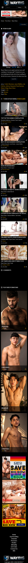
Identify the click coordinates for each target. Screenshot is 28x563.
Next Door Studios (7, 121)
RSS (14, 551)
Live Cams (14, 547)
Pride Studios (6, 145)
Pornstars (14, 541)
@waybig (14, 545)
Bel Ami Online (6, 169)
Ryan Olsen (14, 20)
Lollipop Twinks (6, 264)
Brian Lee (5, 408)
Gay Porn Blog (14, 536)
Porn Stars (8, 20)
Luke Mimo (5, 367)
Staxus (4, 193)
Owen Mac (5, 449)
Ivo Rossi (5, 326)
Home (2, 20)
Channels (14, 538)
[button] (20, 7)
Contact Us (14, 549)
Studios (14, 543)
